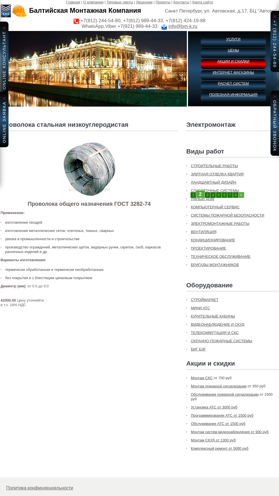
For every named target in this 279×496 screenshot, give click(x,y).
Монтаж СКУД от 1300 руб (213, 440)
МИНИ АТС (200, 308)
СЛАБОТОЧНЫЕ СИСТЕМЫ (215, 190)
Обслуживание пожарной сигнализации (225, 394)
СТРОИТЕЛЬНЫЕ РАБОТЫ (214, 166)
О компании (93, 2)
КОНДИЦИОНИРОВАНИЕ (213, 240)
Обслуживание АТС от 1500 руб (218, 424)
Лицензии (144, 2)
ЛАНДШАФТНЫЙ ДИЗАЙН (213, 182)
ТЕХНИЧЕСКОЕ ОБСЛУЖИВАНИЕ (221, 256)
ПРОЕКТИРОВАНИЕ (208, 248)
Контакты (181, 2)
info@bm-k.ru (182, 26)
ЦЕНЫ (233, 50)
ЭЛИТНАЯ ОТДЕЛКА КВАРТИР (217, 174)
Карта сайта (202, 2)
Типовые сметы (120, 2)
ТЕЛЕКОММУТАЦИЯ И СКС (215, 333)
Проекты (163, 2)
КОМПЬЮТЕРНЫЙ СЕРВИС (215, 207)
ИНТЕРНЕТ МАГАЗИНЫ (233, 72)
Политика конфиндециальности (39, 487)
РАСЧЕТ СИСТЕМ (233, 83)
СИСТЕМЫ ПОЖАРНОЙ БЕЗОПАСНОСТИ (227, 215)
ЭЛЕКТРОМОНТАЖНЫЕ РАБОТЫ (220, 223)
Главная (73, 2)
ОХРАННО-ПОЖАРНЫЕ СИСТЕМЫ (221, 341)
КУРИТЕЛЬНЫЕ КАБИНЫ (213, 316)
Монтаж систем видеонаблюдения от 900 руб (230, 432)
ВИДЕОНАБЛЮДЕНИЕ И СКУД (217, 324)
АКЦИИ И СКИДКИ (233, 61)
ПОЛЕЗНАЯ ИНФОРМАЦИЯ (233, 94)
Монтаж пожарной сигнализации (218, 386)
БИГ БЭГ (198, 349)
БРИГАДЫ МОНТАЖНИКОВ (215, 265)
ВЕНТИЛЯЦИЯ (203, 232)
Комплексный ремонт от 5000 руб (219, 448)
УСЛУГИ (233, 39)
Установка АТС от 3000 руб (214, 407)
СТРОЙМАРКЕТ (204, 300)
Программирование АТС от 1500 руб (222, 415)
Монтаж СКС (202, 378)
